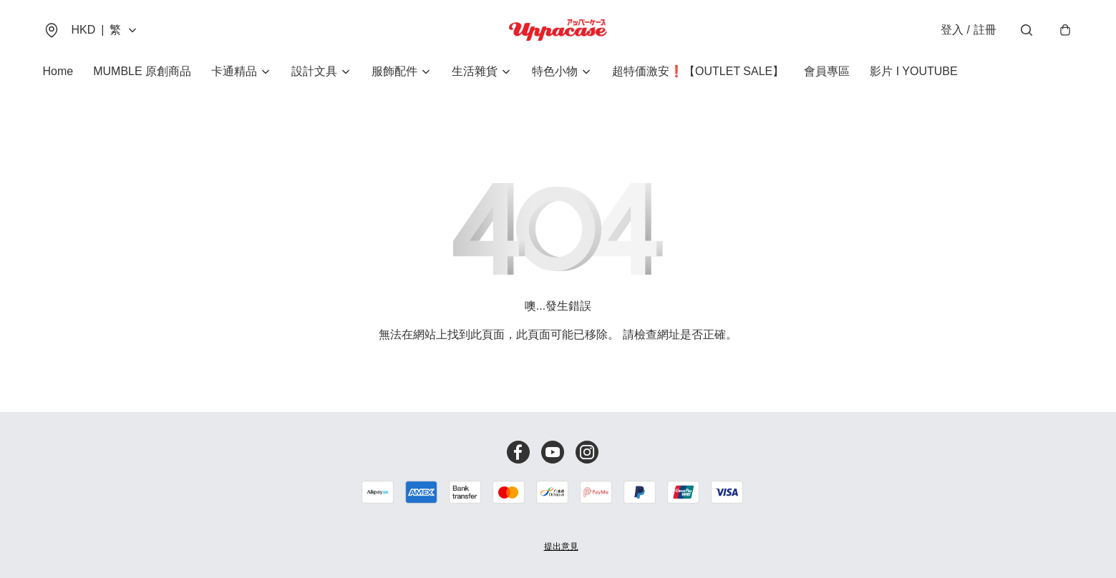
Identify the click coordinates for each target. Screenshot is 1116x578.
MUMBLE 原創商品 (142, 71)
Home (58, 71)
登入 (968, 30)
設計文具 (314, 71)
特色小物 (555, 71)
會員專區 (827, 71)
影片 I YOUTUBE (913, 71)
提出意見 (561, 547)
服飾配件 (394, 71)
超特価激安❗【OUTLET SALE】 (698, 71)
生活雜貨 (475, 71)
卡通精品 (234, 71)
